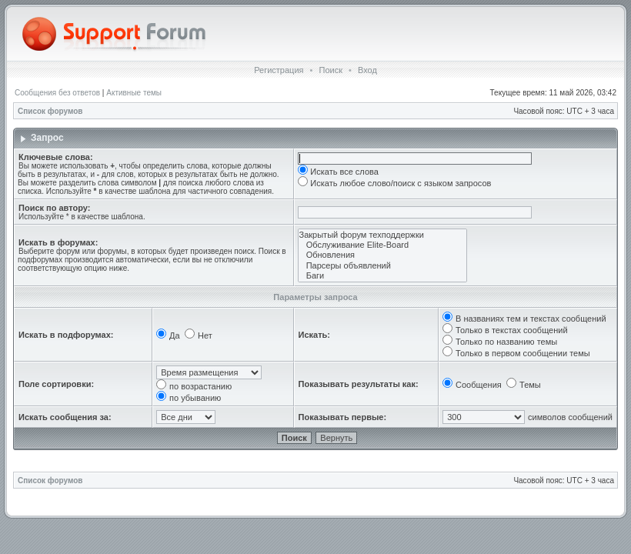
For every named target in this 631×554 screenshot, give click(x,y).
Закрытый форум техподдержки (382, 235)
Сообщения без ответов (57, 92)
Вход (367, 70)
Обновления (382, 255)
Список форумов (50, 111)
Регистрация (278, 70)
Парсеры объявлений (382, 266)
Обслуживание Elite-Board (382, 245)
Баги (382, 276)
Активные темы (134, 92)
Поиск (330, 70)
